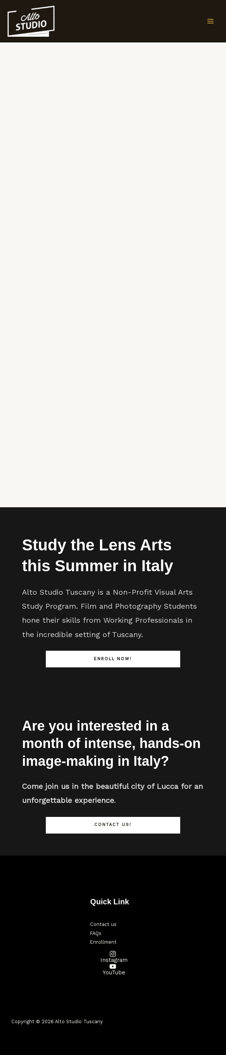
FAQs (95, 933)
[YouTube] (113, 969)
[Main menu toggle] (210, 21)
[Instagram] (113, 957)
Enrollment (103, 942)
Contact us (103, 924)
